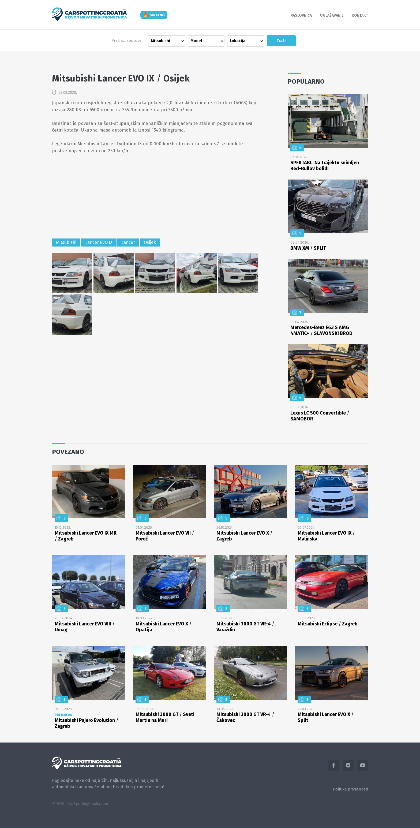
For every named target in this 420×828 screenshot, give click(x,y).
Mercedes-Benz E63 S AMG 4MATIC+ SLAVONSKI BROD (321, 330)
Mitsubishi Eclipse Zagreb (328, 624)
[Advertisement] (155, 196)
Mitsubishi (66, 242)
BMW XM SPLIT (308, 248)
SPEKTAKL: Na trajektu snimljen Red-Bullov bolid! (324, 165)
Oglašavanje (332, 15)
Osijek (150, 242)
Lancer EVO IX (98, 242)
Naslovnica (301, 15)
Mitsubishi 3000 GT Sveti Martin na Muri (165, 717)
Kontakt (360, 15)
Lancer (128, 242)
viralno (157, 15)
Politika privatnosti (350, 789)
